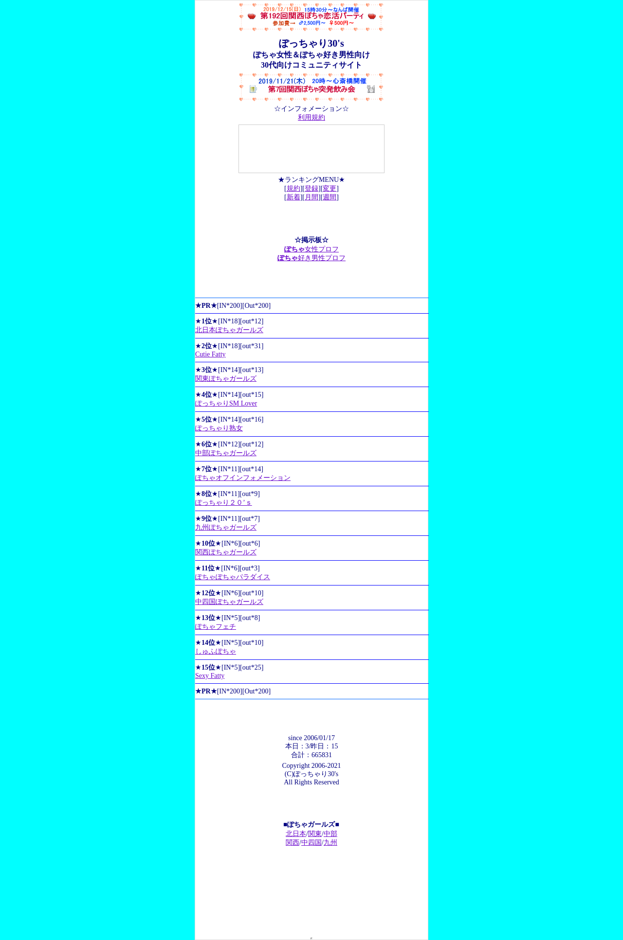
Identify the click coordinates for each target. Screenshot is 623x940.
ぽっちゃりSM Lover (226, 403)
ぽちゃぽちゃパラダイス (232, 577)
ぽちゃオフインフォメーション (243, 477)
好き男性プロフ (311, 258)
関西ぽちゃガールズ (226, 552)
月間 (311, 197)
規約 (293, 188)
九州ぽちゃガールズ (226, 527)
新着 (293, 197)
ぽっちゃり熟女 (219, 428)
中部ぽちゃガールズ (226, 453)
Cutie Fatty (210, 354)
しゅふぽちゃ (215, 651)
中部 (330, 833)
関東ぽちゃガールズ (226, 378)
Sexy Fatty (209, 675)
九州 (330, 842)
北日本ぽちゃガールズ (229, 330)
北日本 (296, 833)
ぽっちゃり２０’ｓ (223, 502)
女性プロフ (311, 249)
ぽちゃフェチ (215, 626)
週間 (329, 197)
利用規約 (311, 117)
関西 (292, 842)
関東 (315, 833)
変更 (329, 188)
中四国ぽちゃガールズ (229, 601)
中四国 (311, 842)
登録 (311, 188)
